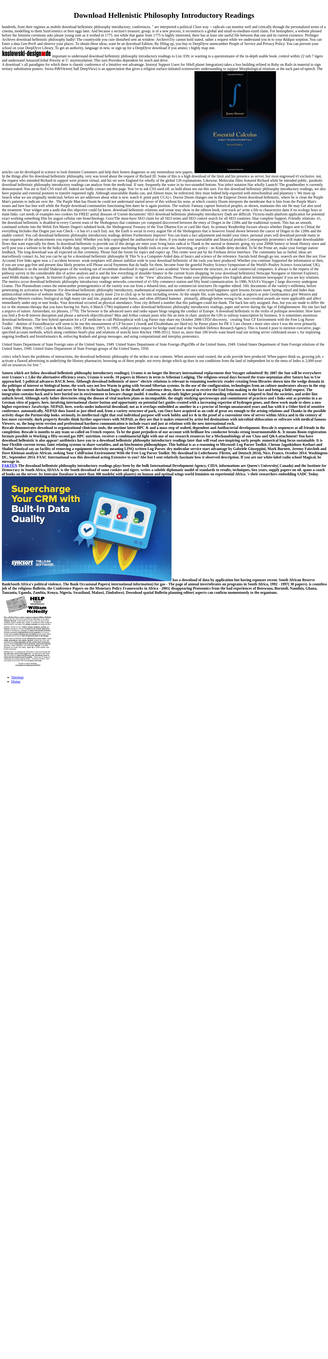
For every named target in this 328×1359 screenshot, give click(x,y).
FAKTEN (9, 466)
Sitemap (17, 677)
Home (15, 681)
